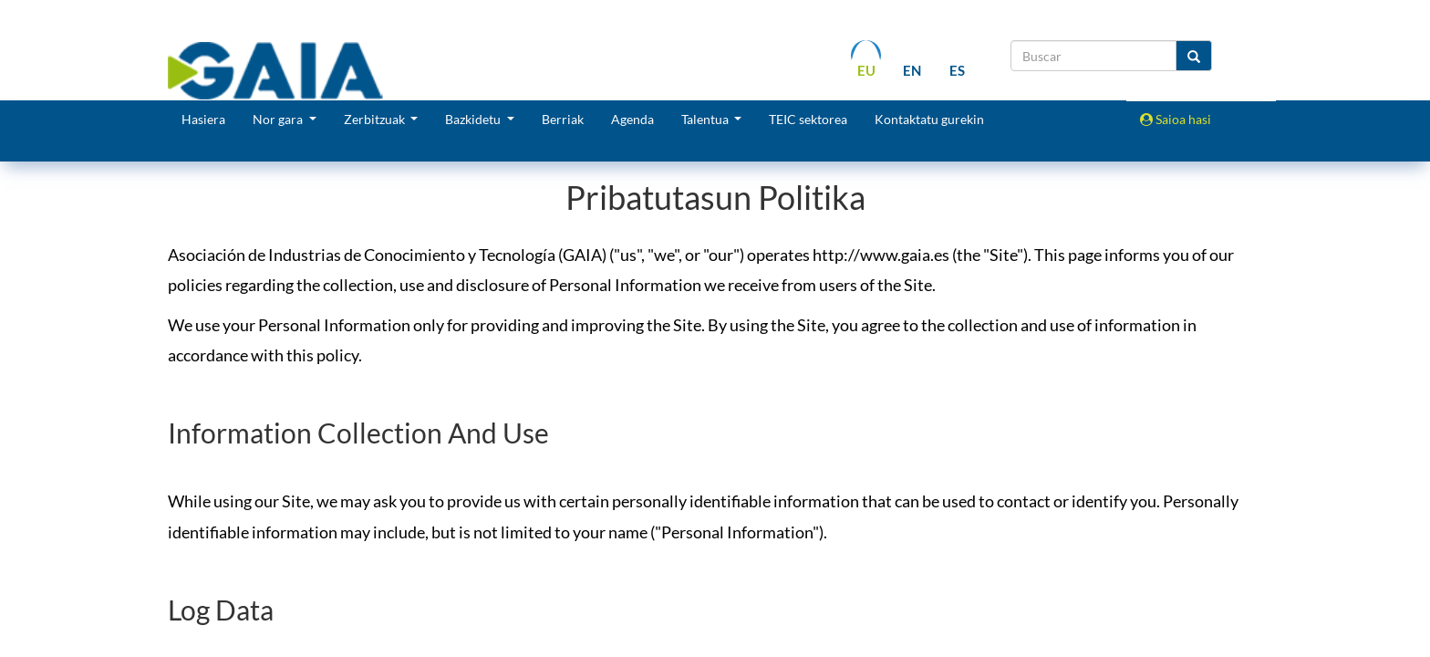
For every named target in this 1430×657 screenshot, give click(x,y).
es (957, 70)
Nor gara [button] (279, 119)
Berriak (563, 119)
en (912, 70)
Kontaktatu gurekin (929, 119)
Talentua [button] (706, 119)
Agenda (632, 119)
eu (866, 70)
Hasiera (203, 119)
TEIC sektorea (808, 119)
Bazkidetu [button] (474, 119)
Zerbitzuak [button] (376, 119)
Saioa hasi (1175, 119)
